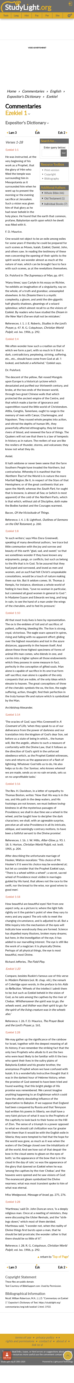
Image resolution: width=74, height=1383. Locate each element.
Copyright (50, 174)
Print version (51, 170)
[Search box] (51, 153)
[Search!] (64, 153)
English (55, 91)
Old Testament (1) (54, 198)
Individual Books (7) (55, 203)
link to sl (37, 1345)
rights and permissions (19, 1341)
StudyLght (22, 7)
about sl (61, 1341)
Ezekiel (51, 96)
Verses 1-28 (14, 142)
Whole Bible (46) (54, 193)
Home (11, 91)
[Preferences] (70, 15)
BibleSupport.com (31, 1286)
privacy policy (45, 1337)
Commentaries (33, 91)
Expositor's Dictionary (24, 96)
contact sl (45, 1341)
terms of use (23, 1337)
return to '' (54, 1257)
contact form (61, 1354)
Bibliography (51, 178)
